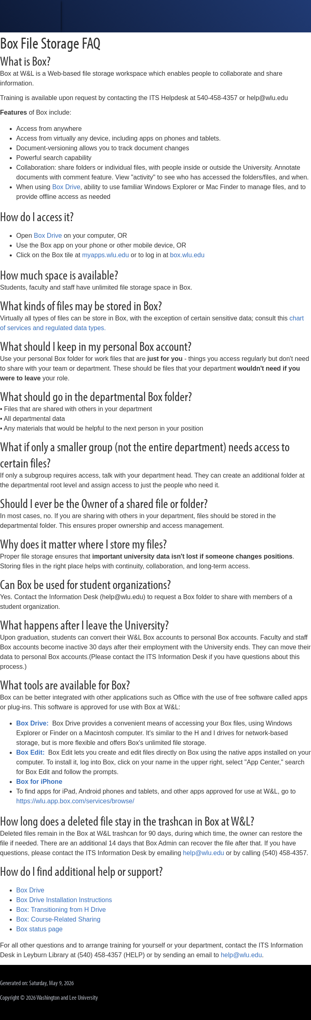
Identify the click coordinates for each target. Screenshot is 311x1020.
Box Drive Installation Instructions (64, 899)
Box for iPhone (39, 781)
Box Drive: (32, 723)
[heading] (30, 16)
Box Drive (66, 187)
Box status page (39, 929)
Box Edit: (30, 752)
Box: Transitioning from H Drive (61, 909)
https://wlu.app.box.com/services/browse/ (75, 801)
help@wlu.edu (203, 852)
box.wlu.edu (187, 255)
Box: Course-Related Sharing (58, 919)
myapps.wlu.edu (105, 255)
